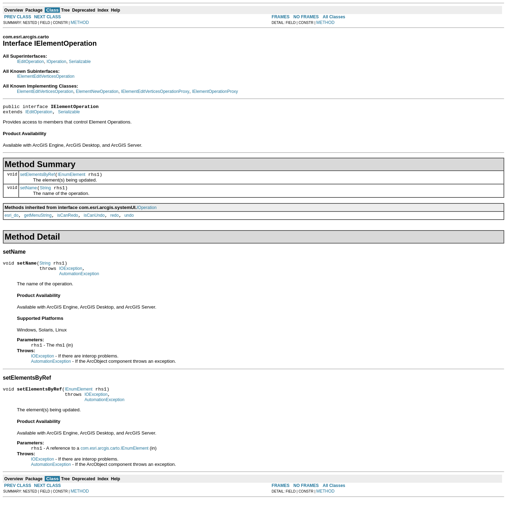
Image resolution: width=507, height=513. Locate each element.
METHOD (80, 22)
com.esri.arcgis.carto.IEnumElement (115, 461)
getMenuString (37, 220)
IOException (70, 275)
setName (28, 192)
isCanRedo (67, 220)
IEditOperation (30, 61)
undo (129, 220)
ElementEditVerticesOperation (45, 91)
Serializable (80, 61)
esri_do (11, 220)
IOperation (56, 61)
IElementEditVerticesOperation (45, 76)
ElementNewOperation (97, 91)
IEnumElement (72, 177)
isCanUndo (94, 220)
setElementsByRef (37, 177)
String (45, 192)
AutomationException (79, 282)
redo (114, 220)
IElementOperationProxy (215, 91)
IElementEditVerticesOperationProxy (155, 91)
